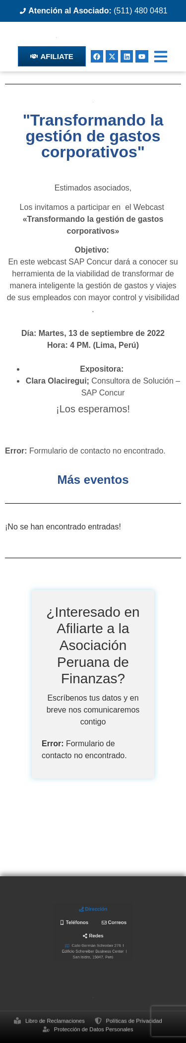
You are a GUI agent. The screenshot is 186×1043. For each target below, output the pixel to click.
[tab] (93, 917)
